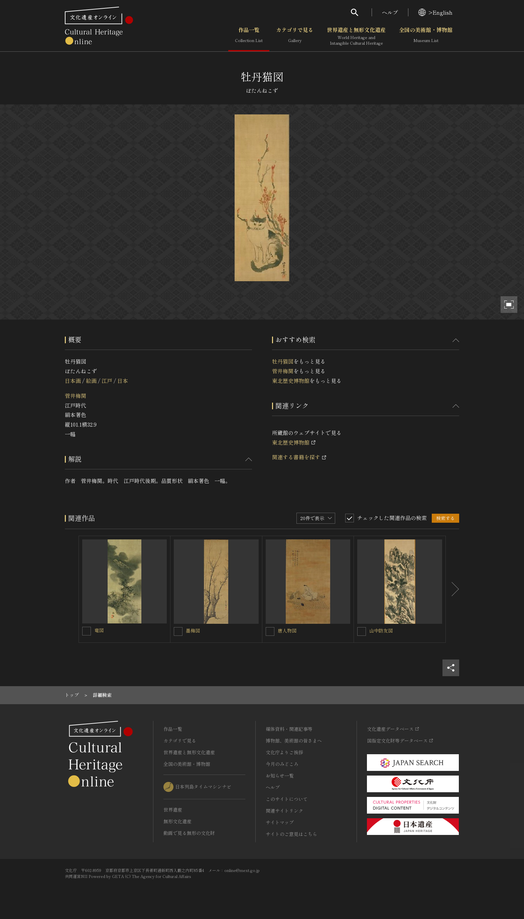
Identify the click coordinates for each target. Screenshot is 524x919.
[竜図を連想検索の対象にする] (86, 631)
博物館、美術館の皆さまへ (294, 740)
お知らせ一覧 (280, 775)
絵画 (91, 381)
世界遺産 (172, 809)
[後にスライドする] (452, 589)
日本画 (73, 381)
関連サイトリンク (284, 810)
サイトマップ (280, 822)
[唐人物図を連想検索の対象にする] (270, 631)
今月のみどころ (282, 764)
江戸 (107, 381)
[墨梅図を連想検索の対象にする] (178, 631)
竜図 (99, 630)
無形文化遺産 (177, 821)
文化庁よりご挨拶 (284, 752)
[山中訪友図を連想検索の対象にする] (361, 631)
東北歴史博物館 (290, 381)
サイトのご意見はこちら (291, 834)
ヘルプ (390, 12)
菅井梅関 (75, 396)
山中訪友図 (381, 630)
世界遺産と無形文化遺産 (356, 36)
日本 (122, 381)
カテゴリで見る (294, 36)
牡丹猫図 (282, 361)
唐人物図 (287, 630)
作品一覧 (249, 36)
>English (435, 12)
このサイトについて (287, 799)
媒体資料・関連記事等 (289, 729)
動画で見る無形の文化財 (189, 833)
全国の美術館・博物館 (425, 36)
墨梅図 (193, 630)
